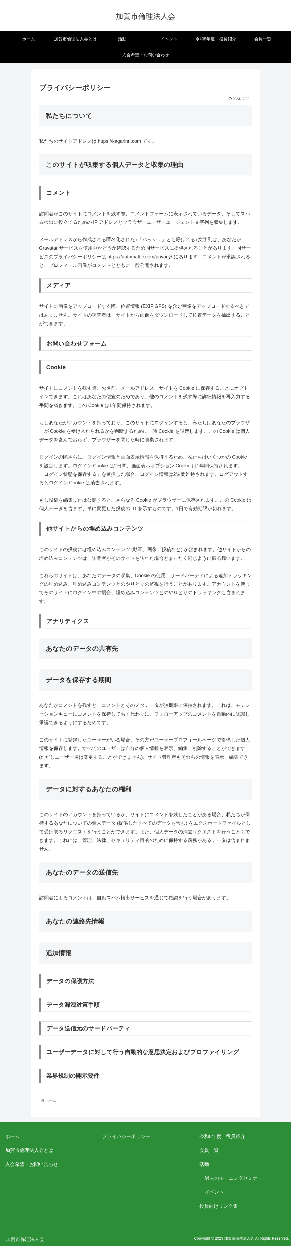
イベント (214, 1192)
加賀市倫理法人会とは (29, 1150)
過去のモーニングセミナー (233, 1178)
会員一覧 (209, 1150)
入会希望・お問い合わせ (31, 1164)
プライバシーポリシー (126, 1136)
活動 (204, 1164)
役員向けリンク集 (218, 1206)
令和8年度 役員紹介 (222, 1136)
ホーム (12, 1136)
